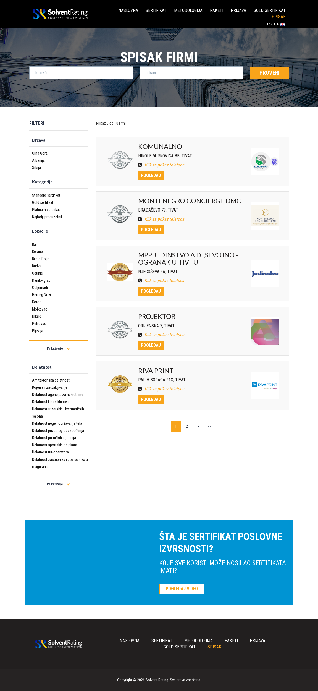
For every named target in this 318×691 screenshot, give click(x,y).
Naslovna (128, 10)
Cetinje (37, 273)
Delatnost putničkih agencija (54, 438)
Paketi (216, 10)
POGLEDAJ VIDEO (182, 588)
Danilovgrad (41, 280)
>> (209, 426)
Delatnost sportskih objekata (54, 445)
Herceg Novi (41, 295)
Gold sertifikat (270, 10)
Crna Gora (40, 153)
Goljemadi (40, 287)
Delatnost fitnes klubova (51, 402)
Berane (37, 251)
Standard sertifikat (46, 195)
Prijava (238, 10)
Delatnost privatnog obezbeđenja (58, 430)
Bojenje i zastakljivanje (49, 387)
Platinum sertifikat (46, 209)
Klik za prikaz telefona (161, 165)
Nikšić (36, 316)
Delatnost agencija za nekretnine (57, 394)
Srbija (36, 167)
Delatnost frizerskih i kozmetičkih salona (58, 412)
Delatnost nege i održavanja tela (57, 423)
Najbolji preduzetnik (47, 217)
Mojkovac (39, 309)
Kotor (36, 302)
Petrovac (39, 323)
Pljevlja (37, 330)
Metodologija (188, 10)
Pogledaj (151, 175)
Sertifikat (156, 10)
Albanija (38, 160)
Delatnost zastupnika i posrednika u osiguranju (60, 463)
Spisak (279, 16)
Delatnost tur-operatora (50, 452)
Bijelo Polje (40, 259)
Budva (36, 266)
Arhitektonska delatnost (51, 380)
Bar (34, 244)
